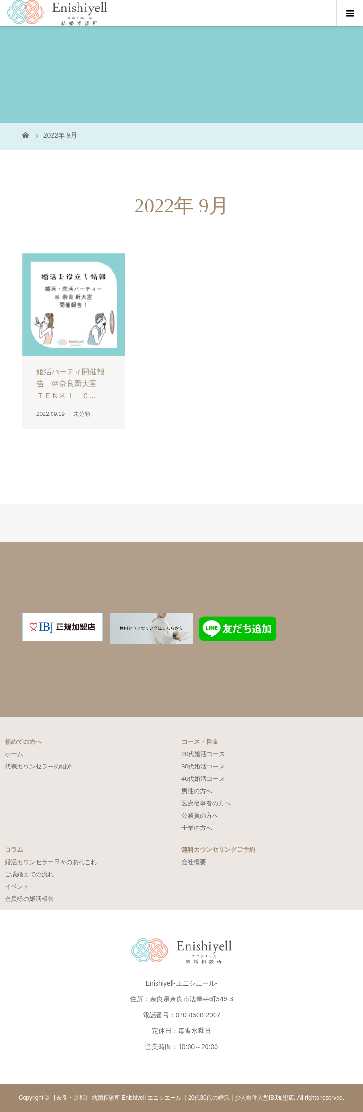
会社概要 (194, 861)
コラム (14, 849)
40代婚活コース (203, 778)
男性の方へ (197, 790)
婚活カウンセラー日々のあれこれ (51, 861)
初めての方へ (23, 741)
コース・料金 (200, 741)
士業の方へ (197, 827)
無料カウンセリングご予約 (218, 849)
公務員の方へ (200, 815)
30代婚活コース (203, 766)
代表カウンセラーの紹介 (38, 766)
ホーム (14, 754)
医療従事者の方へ (206, 803)
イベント (17, 886)
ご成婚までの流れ (29, 874)
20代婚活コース (203, 754)
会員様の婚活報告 (29, 898)
